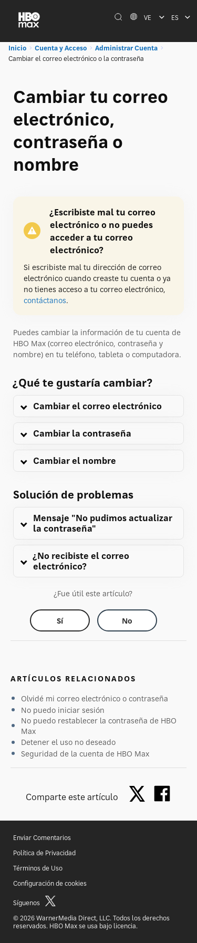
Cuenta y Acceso (61, 48)
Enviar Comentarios (42, 837)
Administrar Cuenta (126, 48)
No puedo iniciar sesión (63, 710)
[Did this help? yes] (60, 620)
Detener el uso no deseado (68, 742)
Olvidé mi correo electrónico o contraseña (94, 698)
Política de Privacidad (44, 852)
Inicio (17, 48)
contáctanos (45, 300)
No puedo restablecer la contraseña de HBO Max (99, 726)
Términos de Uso (38, 868)
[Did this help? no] (127, 620)
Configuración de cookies (50, 883)
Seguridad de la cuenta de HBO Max (85, 754)
